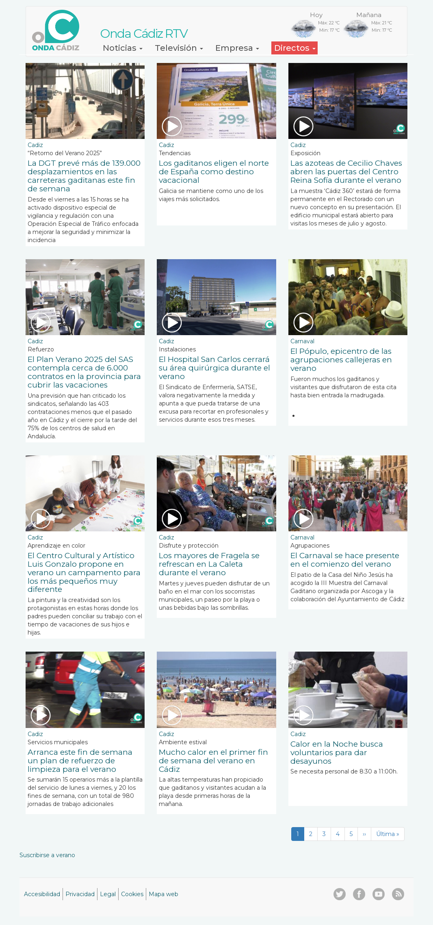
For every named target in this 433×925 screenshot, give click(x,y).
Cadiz (35, 145)
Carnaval (302, 341)
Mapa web (163, 894)
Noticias (123, 48)
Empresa (237, 48)
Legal (108, 894)
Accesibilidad (42, 894)
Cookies (132, 894)
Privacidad (80, 894)
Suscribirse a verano (47, 855)
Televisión (179, 48)
